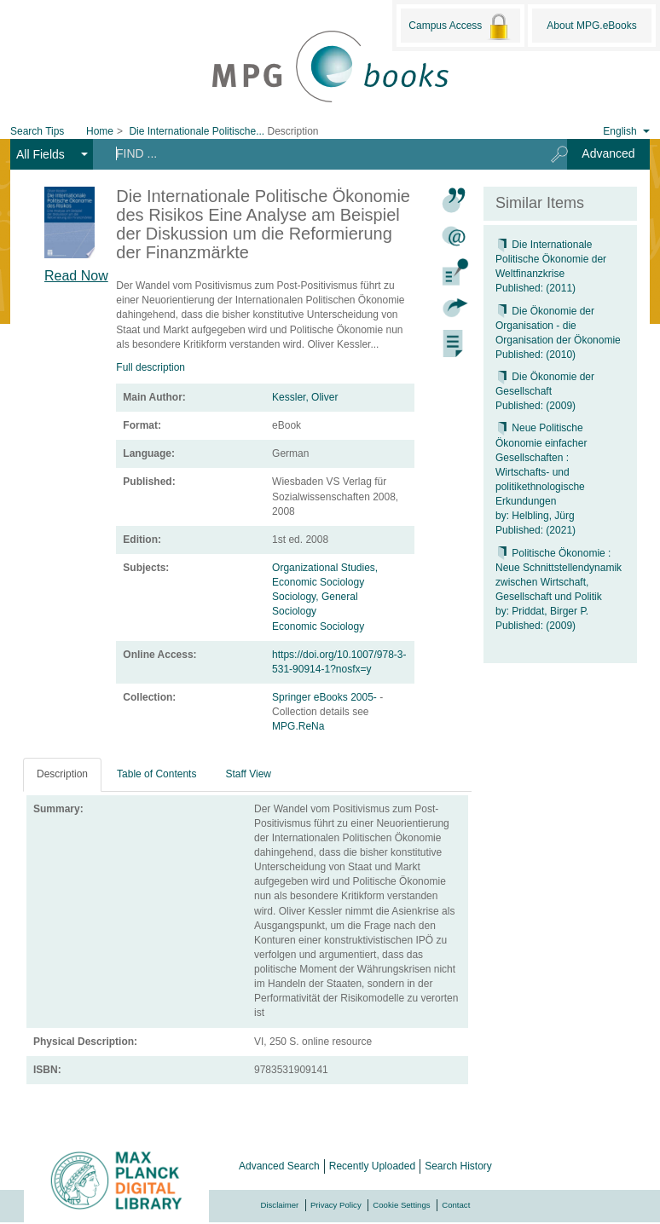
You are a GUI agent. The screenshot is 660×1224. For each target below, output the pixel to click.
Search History (458, 1166)
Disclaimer (280, 1205)
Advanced (608, 153)
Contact (456, 1205)
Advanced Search (279, 1166)
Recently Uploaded (372, 1166)
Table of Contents (156, 774)
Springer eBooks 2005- (325, 697)
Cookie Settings (401, 1205)
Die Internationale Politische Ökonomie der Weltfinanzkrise (550, 259)
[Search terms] (316, 153)
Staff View (248, 774)
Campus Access (460, 26)
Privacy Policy (336, 1205)
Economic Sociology (318, 626)
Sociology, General (315, 597)
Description (62, 774)
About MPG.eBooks (591, 26)
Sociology (294, 611)
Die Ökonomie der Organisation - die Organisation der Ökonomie (558, 325)
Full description (150, 367)
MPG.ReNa (298, 726)
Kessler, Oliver (305, 397)
